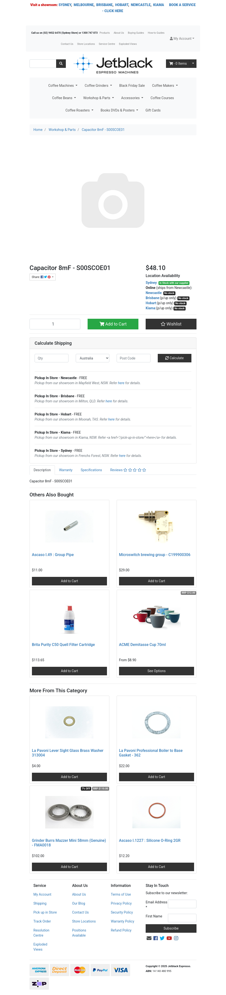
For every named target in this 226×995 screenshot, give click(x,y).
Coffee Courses (162, 98)
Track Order (42, 921)
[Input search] (43, 63)
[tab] (42, 470)
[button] (182, 38)
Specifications (91, 470)
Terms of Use (121, 894)
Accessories (131, 98)
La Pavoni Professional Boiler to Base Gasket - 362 (151, 752)
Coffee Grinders (97, 86)
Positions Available (79, 932)
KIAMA (158, 5)
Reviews (128, 470)
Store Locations (86, 44)
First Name (154, 916)
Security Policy (122, 912)
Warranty (66, 470)
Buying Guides (136, 32)
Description (42, 470)
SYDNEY (65, 5)
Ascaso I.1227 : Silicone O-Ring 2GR (150, 840)
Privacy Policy (121, 903)
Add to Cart (113, 324)
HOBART (121, 5)
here (121, 383)
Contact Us (67, 44)
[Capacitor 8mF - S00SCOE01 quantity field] (55, 324)
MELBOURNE (84, 5)
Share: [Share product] (41, 277)
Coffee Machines (61, 86)
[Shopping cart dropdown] (193, 63)
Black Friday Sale (132, 86)
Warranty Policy (122, 921)
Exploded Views (128, 44)
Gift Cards (152, 110)
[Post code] (134, 358)
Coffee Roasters (77, 110)
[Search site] (61, 63)
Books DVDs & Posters (118, 110)
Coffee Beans (62, 98)
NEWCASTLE (141, 5)
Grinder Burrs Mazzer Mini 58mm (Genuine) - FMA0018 (69, 842)
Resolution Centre (41, 932)
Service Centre (107, 44)
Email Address (156, 904)
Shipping (39, 903)
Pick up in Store (45, 912)
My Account (42, 894)
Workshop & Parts (97, 98)
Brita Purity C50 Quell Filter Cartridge (63, 644)
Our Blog (78, 903)
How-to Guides (156, 32)
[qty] (51, 358)
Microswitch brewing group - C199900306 (154, 554)
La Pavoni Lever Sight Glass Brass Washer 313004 (68, 752)
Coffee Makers (163, 86)
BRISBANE (104, 5)
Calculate (174, 358)
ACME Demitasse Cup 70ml (142, 644)
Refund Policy (121, 930)
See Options (156, 671)
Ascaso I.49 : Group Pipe (53, 554)
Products (105, 32)
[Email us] (149, 938)
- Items (178, 63)
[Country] (93, 358)
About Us (119, 32)
